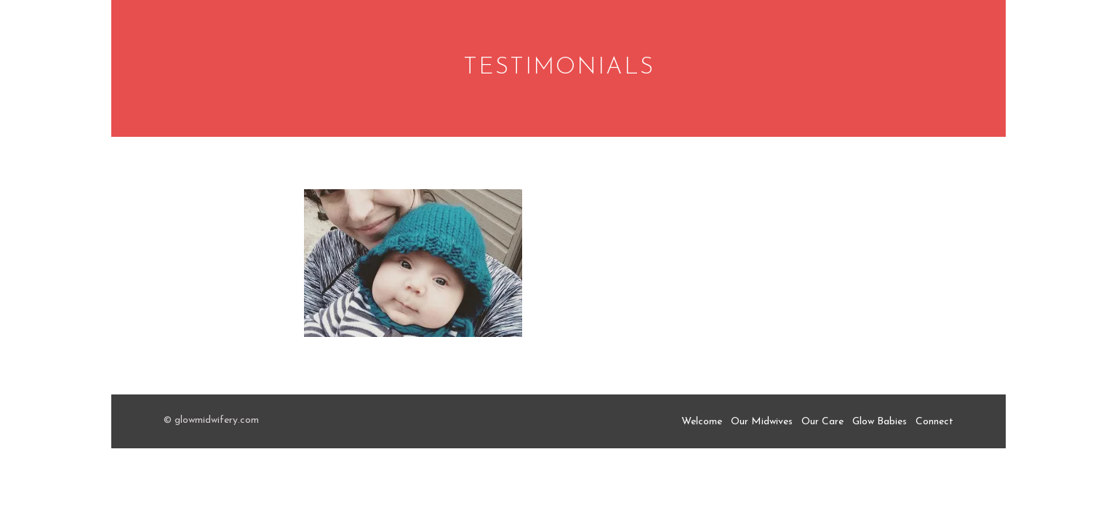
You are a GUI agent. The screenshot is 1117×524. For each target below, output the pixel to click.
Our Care (822, 421)
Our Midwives (762, 421)
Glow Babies (879, 421)
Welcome (701, 421)
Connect (934, 421)
